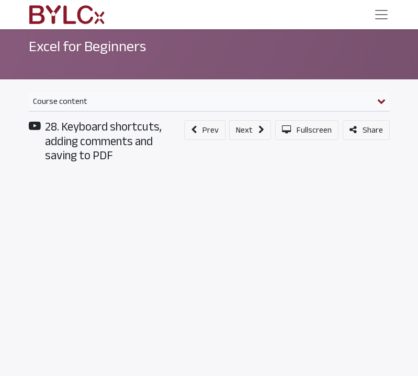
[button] (204, 130)
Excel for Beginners (87, 46)
